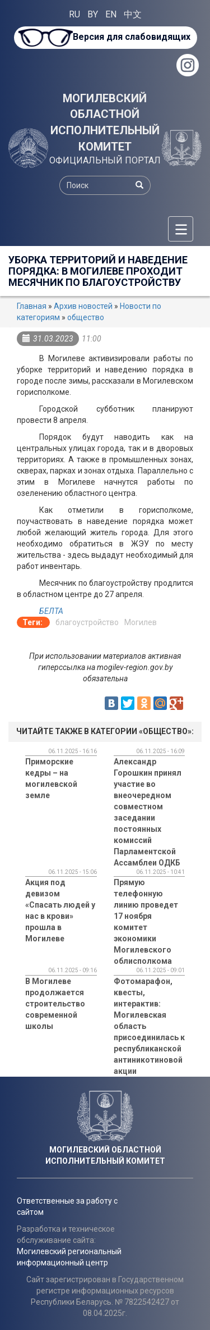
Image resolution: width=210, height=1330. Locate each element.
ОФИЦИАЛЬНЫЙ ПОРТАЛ (105, 160)
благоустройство (87, 622)
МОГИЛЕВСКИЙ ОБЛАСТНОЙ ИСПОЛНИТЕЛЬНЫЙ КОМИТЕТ (105, 122)
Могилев (140, 622)
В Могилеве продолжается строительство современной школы (55, 1004)
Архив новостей (83, 306)
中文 (133, 14)
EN (110, 14)
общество (85, 317)
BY (92, 14)
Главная (31, 306)
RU (74, 14)
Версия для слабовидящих (131, 36)
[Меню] (180, 229)
